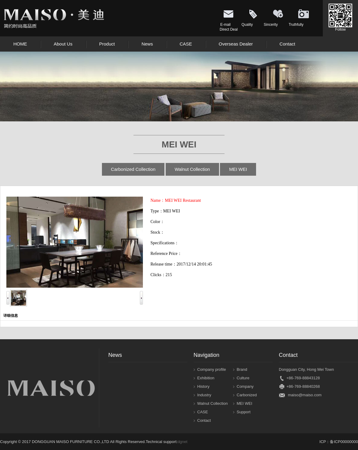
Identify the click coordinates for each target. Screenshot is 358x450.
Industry (204, 395)
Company (245, 386)
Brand (242, 369)
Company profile (211, 369)
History (203, 386)
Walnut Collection (192, 169)
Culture (243, 378)
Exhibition (205, 378)
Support (244, 412)
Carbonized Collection (133, 169)
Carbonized (247, 395)
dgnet (182, 441)
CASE (202, 412)
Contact (204, 420)
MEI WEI (238, 169)
